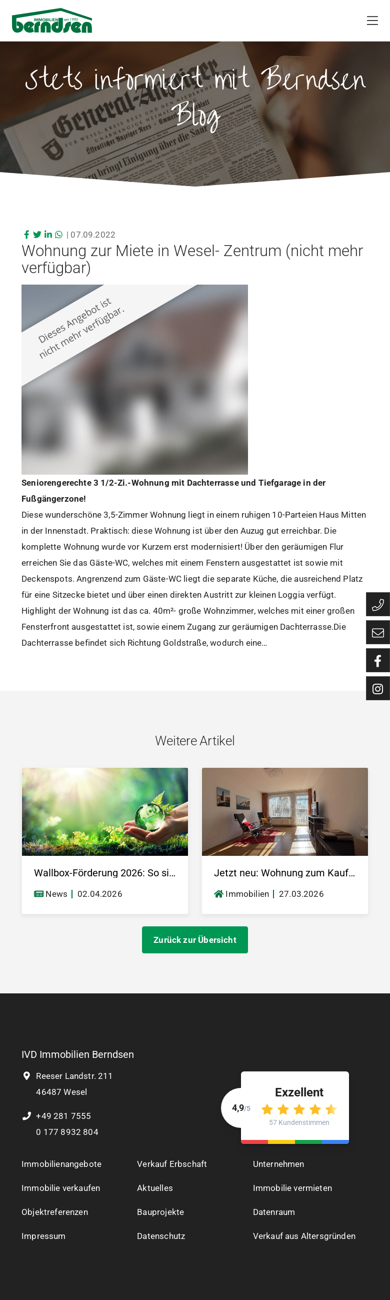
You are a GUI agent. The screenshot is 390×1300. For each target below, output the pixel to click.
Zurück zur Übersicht (195, 940)
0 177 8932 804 (66, 1132)
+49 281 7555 (56, 1116)
